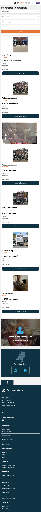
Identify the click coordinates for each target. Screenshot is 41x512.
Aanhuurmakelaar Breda (8, 467)
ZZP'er (4, 455)
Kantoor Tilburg (6, 509)
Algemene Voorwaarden (8, 405)
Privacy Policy (6, 413)
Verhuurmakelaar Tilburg (8, 475)
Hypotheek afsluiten (7, 442)
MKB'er (4, 457)
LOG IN (8, 138)
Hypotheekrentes (6, 444)
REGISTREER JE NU (11, 134)
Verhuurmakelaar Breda (8, 478)
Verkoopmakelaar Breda (8, 496)
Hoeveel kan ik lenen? (7, 439)
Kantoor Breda (5, 506)
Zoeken (21, 31)
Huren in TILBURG (6, 431)
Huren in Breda (6, 429)
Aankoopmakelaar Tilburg (8, 488)
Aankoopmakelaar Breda (8, 486)
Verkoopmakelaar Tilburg (8, 498)
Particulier (4, 452)
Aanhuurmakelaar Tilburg (8, 465)
